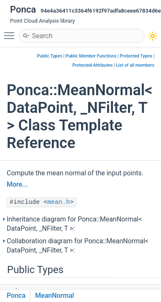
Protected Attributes (92, 65)
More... (17, 184)
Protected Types (136, 56)
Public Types (49, 56)
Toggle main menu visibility (11, 32)
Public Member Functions (91, 56)
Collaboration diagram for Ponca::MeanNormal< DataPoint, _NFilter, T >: (77, 245)
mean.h (58, 202)
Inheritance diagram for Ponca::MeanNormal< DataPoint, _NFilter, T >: (74, 223)
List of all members (135, 65)
